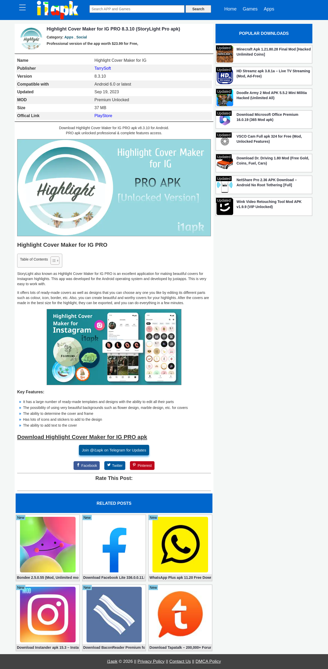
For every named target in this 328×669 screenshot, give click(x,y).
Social (81, 37)
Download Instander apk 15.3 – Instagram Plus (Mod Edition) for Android (48, 647)
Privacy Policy (151, 661)
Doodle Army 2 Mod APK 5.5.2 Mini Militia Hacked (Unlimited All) (272, 95)
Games (250, 9)
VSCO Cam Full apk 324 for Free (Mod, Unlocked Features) (269, 138)
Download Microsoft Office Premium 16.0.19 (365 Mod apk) (267, 117)
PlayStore (103, 116)
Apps (269, 9)
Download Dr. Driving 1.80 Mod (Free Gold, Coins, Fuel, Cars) (273, 160)
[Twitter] (114, 465)
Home (230, 9)
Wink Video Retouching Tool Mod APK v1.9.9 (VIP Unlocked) (269, 204)
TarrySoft (103, 68)
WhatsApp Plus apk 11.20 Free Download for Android (180, 577)
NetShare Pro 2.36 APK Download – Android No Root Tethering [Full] (267, 182)
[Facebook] (87, 465)
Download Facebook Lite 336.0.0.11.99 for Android (114, 577)
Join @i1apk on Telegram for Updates (114, 450)
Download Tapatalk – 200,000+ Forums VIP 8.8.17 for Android (180, 647)
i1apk (112, 661)
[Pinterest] (142, 465)
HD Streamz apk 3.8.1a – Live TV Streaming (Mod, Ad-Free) (273, 73)
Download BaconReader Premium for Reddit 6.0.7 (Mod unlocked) (114, 647)
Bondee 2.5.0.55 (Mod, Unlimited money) (48, 577)
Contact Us (180, 661)
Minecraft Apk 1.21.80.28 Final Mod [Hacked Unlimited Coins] (274, 51)
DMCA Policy (208, 661)
